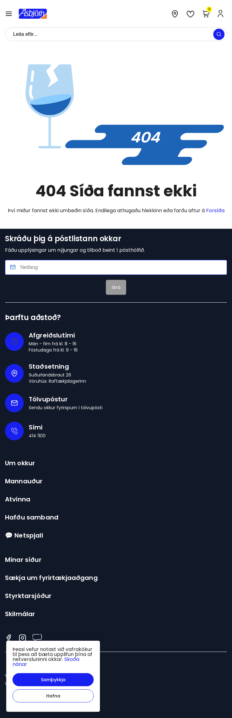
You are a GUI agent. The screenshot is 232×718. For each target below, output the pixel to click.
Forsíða (215, 210)
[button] (53, 679)
